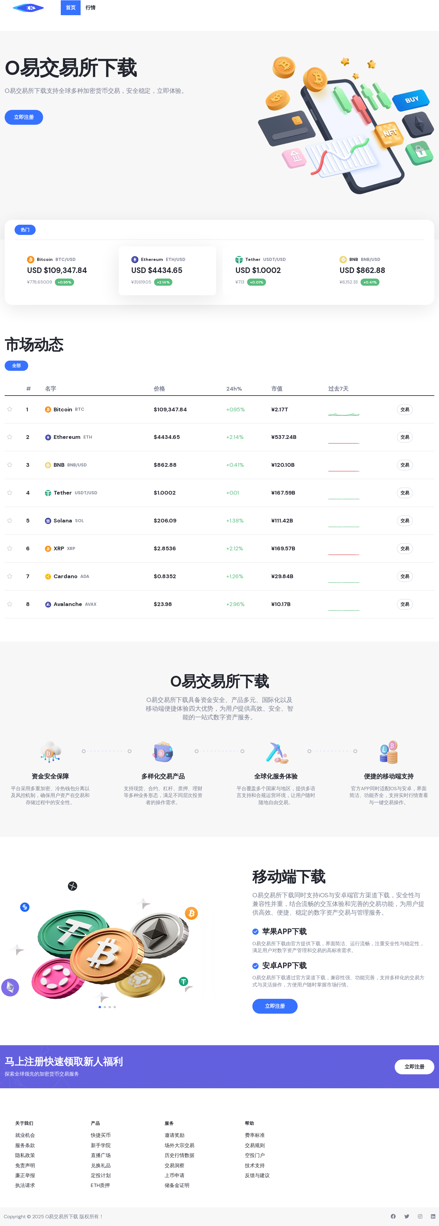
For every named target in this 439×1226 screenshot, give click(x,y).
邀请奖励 (174, 1135)
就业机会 (25, 1135)
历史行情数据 (179, 1155)
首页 (71, 7)
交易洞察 (174, 1165)
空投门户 (255, 1155)
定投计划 (101, 1175)
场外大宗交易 (179, 1145)
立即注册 (275, 1034)
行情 (90, 7)
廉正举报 (25, 1175)
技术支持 (255, 1165)
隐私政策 (25, 1155)
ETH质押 (100, 1185)
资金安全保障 (50, 776)
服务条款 (25, 1145)
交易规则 (255, 1145)
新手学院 (101, 1145)
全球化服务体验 (276, 776)
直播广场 (101, 1155)
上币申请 (174, 1175)
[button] (100, 1007)
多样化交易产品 (163, 776)
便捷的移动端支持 (389, 776)
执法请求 (25, 1185)
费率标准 (255, 1135)
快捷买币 (101, 1135)
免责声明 (25, 1165)
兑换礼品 (101, 1165)
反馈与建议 (257, 1175)
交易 (402, 409)
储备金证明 (177, 1185)
